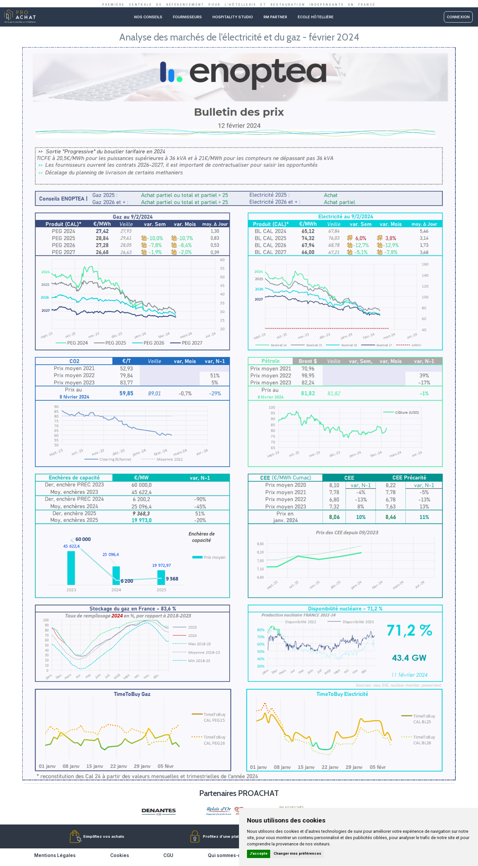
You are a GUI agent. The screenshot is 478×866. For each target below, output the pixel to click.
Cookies (119, 855)
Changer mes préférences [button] (297, 853)
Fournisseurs (187, 17)
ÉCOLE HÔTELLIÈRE (316, 17)
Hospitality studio (232, 17)
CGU (168, 855)
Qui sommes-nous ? (230, 855)
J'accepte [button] (259, 853)
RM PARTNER (275, 17)
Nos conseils (148, 17)
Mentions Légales (55, 855)
